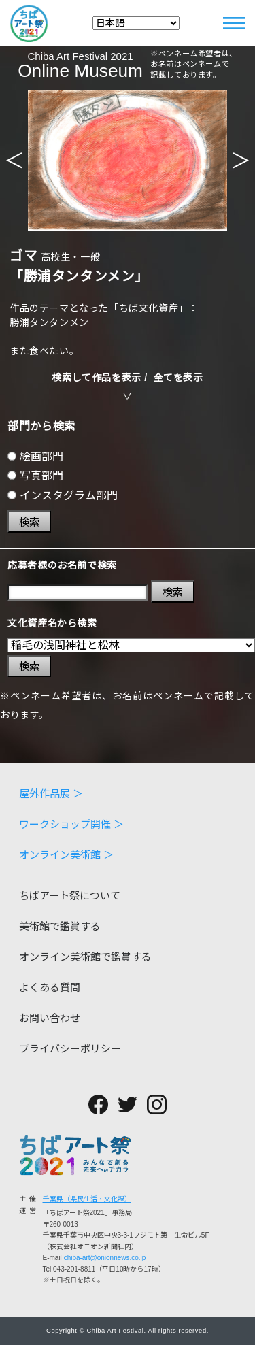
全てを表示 (178, 377)
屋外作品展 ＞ (51, 793)
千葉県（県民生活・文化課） (87, 1199)
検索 (29, 522)
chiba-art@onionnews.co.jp (105, 1257)
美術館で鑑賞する (60, 926)
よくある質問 (49, 987)
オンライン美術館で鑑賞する (85, 957)
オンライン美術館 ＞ (66, 855)
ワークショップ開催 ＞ (71, 824)
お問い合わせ (49, 1018)
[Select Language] (136, 23)
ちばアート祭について (69, 896)
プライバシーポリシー (70, 1049)
